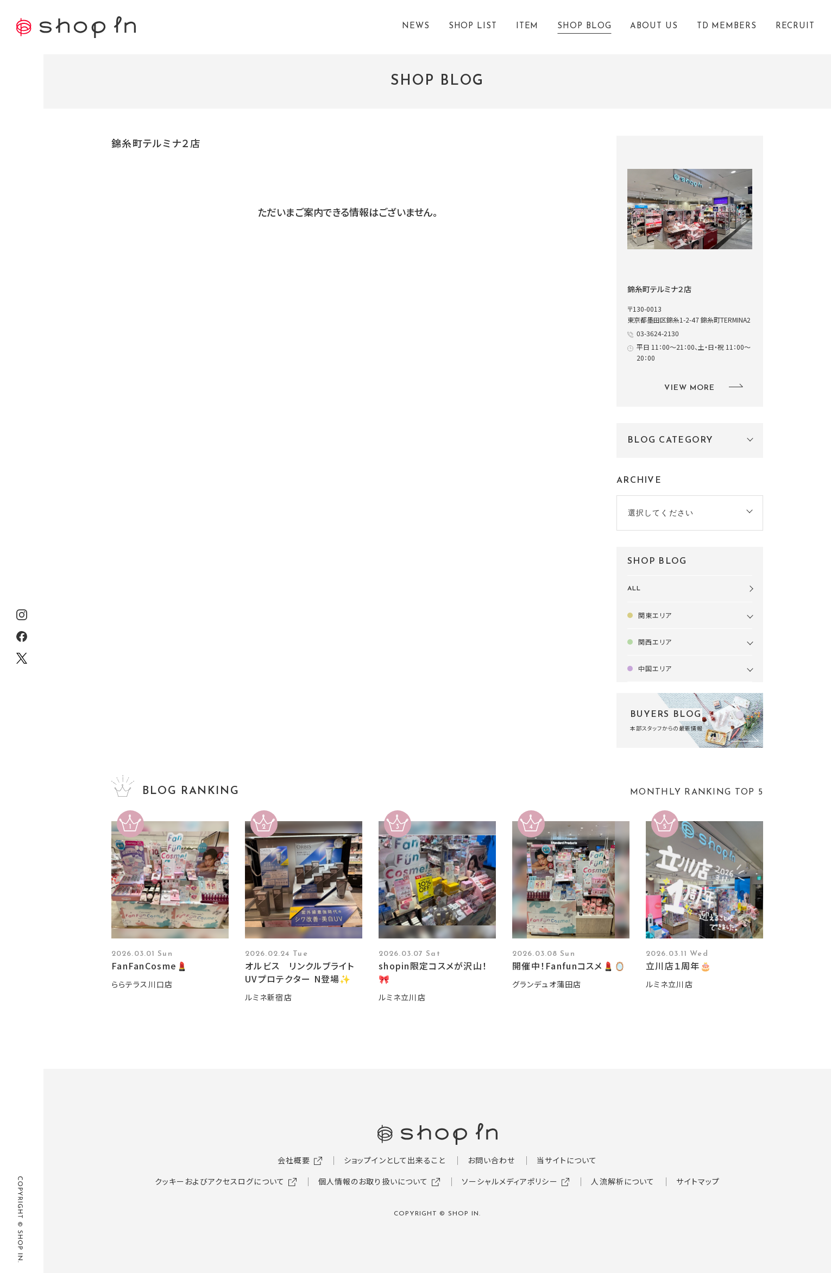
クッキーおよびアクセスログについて (220, 1181)
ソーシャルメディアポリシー (510, 1181)
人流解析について (622, 1181)
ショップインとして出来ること (395, 1160)
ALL (634, 588)
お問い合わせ (491, 1160)
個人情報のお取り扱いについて (373, 1181)
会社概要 (294, 1160)
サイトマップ (698, 1181)
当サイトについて (567, 1160)
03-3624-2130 (658, 333)
